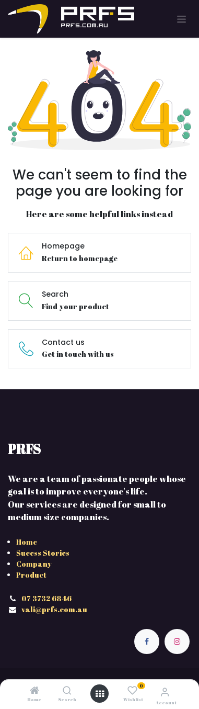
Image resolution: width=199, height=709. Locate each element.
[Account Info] (165, 692)
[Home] (34, 691)
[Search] (67, 691)
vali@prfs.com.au (54, 609)
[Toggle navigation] (181, 19)
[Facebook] (146, 641)
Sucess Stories (42, 553)
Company (34, 564)
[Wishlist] (132, 690)
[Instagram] (177, 641)
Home (26, 542)
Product (31, 575)
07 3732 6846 (47, 598)
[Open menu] (100, 694)
